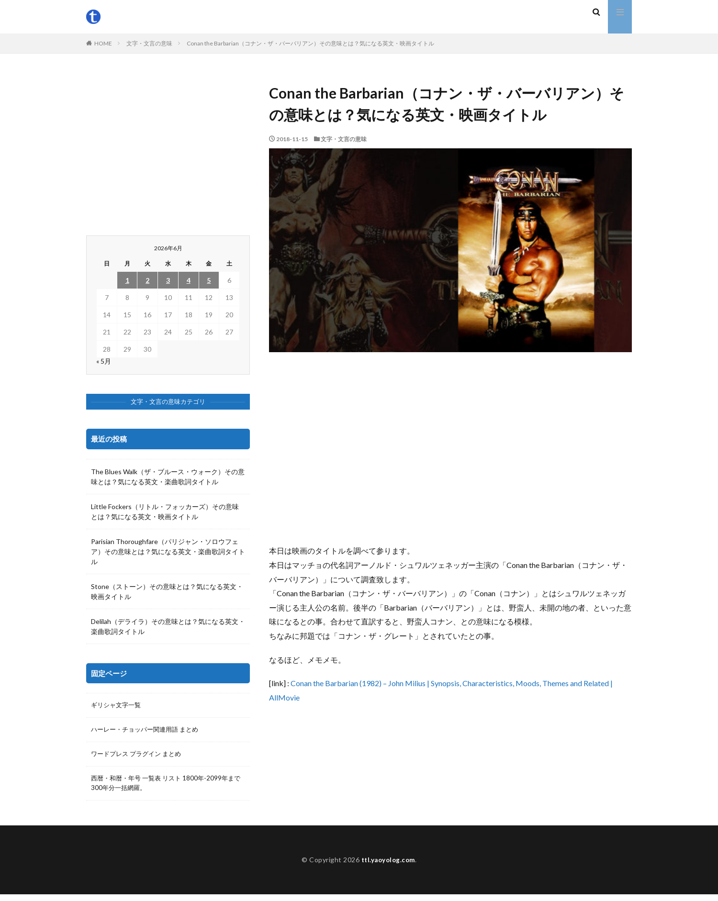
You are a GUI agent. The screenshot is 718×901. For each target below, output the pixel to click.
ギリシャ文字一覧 (118, 705)
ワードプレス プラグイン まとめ (139, 755)
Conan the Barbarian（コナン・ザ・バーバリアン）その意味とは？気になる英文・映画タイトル (310, 43)
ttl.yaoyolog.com (388, 866)
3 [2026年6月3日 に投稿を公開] (168, 280)
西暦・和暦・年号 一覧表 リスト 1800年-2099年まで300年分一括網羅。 (166, 785)
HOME (103, 43)
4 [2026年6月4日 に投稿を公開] (189, 280)
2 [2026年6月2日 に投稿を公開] (147, 280)
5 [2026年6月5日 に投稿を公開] (209, 280)
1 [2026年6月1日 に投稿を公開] (127, 280)
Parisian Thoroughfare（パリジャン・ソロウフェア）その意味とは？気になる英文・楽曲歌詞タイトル (168, 551)
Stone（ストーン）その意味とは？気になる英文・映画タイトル (167, 591)
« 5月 (103, 361)
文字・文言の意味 (149, 43)
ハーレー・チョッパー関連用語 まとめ (148, 730)
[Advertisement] (450, 448)
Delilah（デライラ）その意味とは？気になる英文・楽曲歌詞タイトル (168, 626)
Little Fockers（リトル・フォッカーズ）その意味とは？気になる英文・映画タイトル (165, 511)
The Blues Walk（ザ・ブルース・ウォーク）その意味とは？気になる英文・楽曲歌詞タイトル (168, 476)
